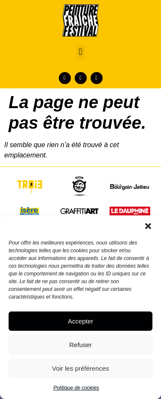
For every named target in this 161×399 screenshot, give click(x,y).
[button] (148, 226)
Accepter (80, 321)
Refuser (80, 344)
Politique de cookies (76, 388)
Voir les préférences (80, 368)
